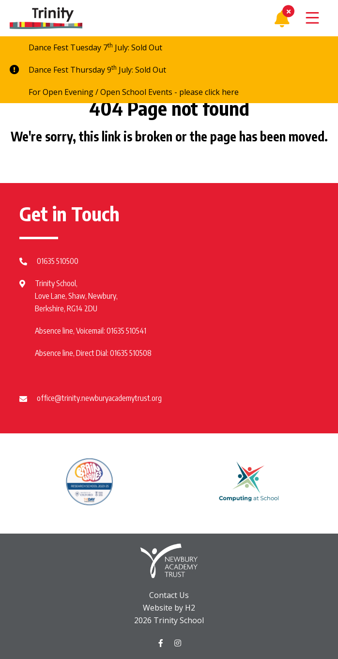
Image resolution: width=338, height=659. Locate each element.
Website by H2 (169, 607)
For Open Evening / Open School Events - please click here (134, 92)
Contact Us (169, 595)
